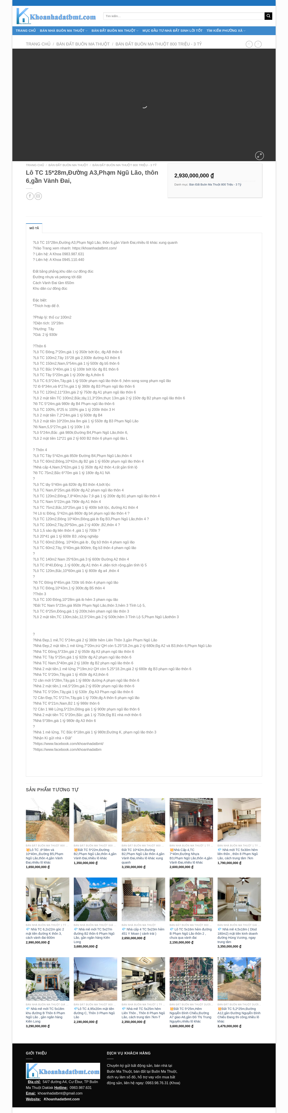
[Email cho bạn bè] (38, 196)
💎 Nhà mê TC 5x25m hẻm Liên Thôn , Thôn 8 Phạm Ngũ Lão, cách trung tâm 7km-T (143, 1013)
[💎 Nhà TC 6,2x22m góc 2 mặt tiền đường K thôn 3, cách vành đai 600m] (47, 899)
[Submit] (268, 16)
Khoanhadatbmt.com (62, 1099)
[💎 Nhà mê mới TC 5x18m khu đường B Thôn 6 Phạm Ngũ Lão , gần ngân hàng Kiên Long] (47, 979)
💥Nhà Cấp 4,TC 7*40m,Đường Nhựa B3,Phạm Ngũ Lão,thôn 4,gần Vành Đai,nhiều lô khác (191, 856)
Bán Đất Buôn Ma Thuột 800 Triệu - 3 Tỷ (159, 44)
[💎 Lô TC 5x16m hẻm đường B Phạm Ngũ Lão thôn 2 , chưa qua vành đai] (191, 899)
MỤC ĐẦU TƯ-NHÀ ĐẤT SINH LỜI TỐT (172, 30)
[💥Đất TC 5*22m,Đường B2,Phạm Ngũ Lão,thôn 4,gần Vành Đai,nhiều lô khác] (95, 820)
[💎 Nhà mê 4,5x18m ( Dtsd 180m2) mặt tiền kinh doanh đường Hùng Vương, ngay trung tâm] (239, 899)
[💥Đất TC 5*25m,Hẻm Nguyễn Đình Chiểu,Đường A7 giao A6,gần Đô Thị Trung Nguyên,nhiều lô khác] (191, 979)
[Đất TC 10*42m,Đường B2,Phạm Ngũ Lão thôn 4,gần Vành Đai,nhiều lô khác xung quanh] (143, 820)
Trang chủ (38, 44)
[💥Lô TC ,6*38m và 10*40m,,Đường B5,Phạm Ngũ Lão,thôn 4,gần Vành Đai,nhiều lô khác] (47, 820)
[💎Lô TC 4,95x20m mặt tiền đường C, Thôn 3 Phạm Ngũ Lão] (95, 979)
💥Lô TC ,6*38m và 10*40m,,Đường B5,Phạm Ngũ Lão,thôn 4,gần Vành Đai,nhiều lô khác (44, 856)
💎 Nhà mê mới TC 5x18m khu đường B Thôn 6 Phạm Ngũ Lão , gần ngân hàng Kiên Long (45, 1015)
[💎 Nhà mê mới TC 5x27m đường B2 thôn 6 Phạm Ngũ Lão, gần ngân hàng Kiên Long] (95, 899)
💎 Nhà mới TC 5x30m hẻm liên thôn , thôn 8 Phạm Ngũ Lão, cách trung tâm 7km (238, 854)
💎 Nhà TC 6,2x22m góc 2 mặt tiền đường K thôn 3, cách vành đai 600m (45, 933)
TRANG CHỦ (26, 30)
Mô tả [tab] (34, 228)
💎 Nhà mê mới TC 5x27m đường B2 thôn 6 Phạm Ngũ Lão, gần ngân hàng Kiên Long (94, 936)
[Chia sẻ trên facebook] (30, 196)
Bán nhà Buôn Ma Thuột (64, 31)
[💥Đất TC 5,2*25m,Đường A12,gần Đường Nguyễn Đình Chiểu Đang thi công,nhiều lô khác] (239, 979)
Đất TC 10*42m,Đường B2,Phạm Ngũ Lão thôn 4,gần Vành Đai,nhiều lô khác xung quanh (143, 856)
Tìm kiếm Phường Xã (226, 31)
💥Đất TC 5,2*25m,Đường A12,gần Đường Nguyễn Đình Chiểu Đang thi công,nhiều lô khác (239, 1015)
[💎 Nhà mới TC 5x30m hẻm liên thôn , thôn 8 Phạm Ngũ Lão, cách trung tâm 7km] (239, 820)
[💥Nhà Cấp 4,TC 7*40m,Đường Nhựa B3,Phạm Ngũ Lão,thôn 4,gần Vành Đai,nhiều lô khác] (191, 820)
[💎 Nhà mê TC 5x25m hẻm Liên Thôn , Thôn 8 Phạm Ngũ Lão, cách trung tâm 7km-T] (143, 979)
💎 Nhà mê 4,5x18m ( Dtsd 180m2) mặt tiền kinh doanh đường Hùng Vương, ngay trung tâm (238, 936)
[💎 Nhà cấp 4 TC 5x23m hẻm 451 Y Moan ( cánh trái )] (143, 899)
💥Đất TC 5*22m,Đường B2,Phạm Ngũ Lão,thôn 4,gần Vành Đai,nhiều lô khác (95, 854)
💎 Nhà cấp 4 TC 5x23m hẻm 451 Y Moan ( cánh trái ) (143, 931)
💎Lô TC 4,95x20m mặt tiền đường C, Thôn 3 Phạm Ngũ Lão (94, 1013)
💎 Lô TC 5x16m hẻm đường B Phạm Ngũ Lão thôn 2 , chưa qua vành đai (191, 933)
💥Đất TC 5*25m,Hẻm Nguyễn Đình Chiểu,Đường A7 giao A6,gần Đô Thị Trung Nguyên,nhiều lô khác (190, 1015)
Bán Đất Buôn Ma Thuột (115, 31)
